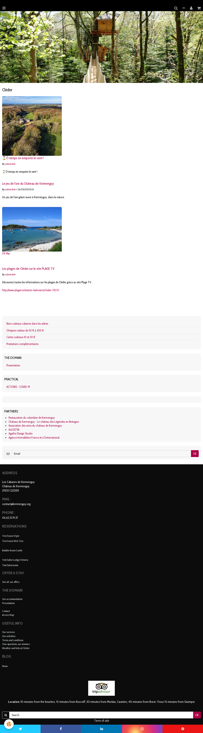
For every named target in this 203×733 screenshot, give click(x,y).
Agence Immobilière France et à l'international (34, 437)
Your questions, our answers (16, 644)
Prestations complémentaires (22, 344)
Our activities (8, 636)
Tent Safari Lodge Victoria (15, 559)
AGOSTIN (14, 429)
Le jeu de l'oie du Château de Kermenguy (28, 184)
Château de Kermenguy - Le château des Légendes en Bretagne (44, 421)
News (5, 666)
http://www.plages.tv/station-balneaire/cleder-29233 (30, 290)
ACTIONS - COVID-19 (18, 386)
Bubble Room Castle (12, 550)
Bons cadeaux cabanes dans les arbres (27, 323)
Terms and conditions (12, 640)
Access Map (8, 614)
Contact (6, 611)
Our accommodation (12, 599)
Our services (8, 632)
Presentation (13, 365)
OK (195, 453)
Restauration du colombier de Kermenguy (32, 417)
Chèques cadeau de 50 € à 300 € (25, 330)
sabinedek (10, 163)
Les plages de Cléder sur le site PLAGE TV (28, 269)
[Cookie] (9, 724)
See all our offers (11, 581)
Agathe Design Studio (20, 433)
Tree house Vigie (10, 535)
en (183, 7)
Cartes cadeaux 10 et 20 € (20, 337)
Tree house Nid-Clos (12, 541)
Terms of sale (101, 720)
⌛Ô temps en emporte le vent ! (23, 158)
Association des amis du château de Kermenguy (35, 425)
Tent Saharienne (10, 565)
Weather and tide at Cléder (16, 648)
